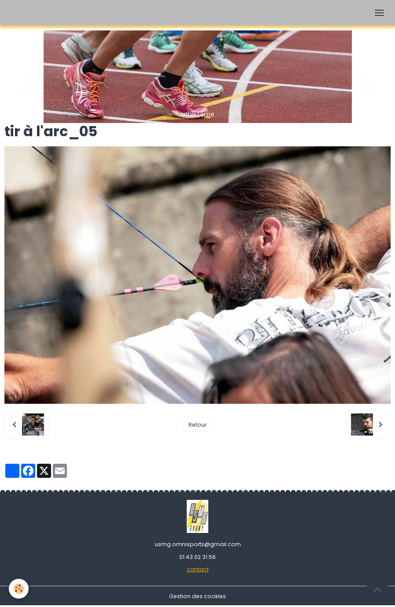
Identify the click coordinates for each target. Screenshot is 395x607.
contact (198, 569)
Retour (197, 424)
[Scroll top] (377, 589)
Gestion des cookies (197, 596)
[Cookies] (19, 589)
